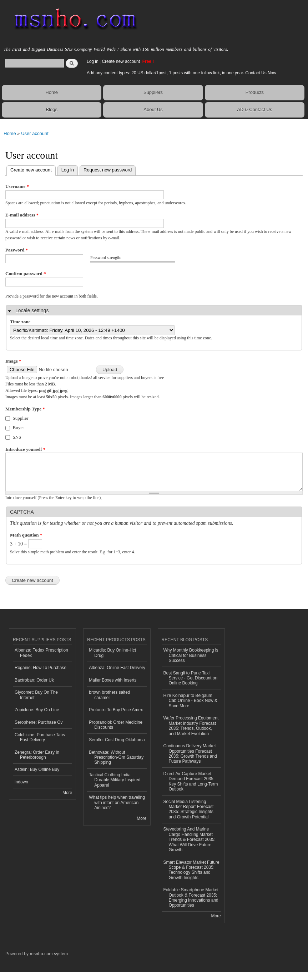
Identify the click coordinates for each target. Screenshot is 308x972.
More (67, 792)
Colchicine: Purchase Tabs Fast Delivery (40, 737)
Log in (93, 61)
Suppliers (153, 92)
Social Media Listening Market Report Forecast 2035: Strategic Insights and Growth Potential (188, 809)
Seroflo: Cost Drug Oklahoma (117, 739)
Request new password (108, 170)
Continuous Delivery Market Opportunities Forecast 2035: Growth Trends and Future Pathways (190, 753)
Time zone (20, 321)
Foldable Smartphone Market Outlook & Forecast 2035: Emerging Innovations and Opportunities (191, 897)
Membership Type (25, 409)
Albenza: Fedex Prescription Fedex (41, 653)
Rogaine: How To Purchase (40, 667)
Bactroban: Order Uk (34, 680)
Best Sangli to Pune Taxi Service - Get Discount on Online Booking (190, 678)
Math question (26, 535)
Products (255, 92)
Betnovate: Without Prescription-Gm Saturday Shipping (116, 757)
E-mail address (22, 215)
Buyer (18, 427)
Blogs (51, 109)
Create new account (121, 61)
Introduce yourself (25, 449)
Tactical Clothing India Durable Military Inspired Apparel (114, 780)
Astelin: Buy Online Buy (37, 769)
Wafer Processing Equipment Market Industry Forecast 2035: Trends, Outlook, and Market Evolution (191, 726)
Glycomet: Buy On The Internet (36, 695)
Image (13, 361)
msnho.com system (49, 953)
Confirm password (25, 273)
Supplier (21, 418)
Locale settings (32, 310)
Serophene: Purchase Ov (39, 722)
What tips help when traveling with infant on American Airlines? (117, 802)
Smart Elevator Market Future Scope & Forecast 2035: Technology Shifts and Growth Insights (191, 870)
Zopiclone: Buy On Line (37, 709)
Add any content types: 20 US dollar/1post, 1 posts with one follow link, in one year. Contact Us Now (181, 72)
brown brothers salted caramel (109, 695)
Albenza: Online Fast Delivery (117, 667)
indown (21, 781)
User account (35, 133)
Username (17, 186)
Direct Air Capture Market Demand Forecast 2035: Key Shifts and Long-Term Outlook (190, 781)
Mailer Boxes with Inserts (112, 680)
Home (51, 92)
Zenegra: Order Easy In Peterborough (37, 755)
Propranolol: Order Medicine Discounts (115, 725)
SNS (17, 437)
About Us (152, 109)
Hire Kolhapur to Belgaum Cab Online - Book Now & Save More (190, 700)
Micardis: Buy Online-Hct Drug (112, 653)
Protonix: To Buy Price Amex (116, 709)
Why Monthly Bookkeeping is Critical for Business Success (190, 655)
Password (16, 250)
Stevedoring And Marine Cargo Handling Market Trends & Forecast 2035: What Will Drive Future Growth (189, 839)
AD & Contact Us (254, 109)
